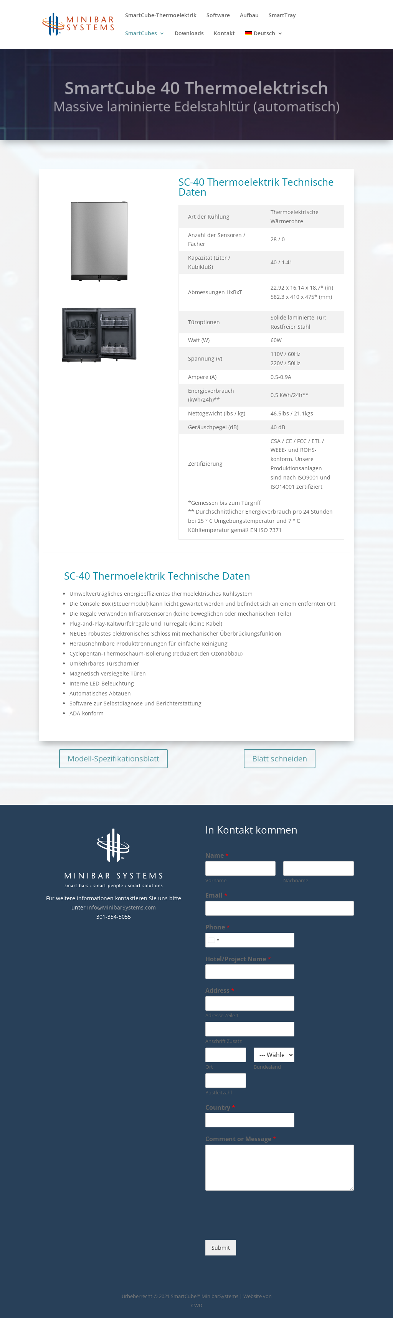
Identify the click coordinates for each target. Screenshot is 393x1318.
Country (220, 1108)
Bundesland (267, 1067)
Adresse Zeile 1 (222, 1015)
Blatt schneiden (279, 758)
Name (217, 856)
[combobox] (213, 940)
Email (216, 895)
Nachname (295, 880)
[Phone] (249, 940)
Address (219, 991)
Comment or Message (240, 1139)
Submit (220, 1247)
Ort (209, 1067)
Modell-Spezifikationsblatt (113, 758)
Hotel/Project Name (238, 959)
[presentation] (263, 1227)
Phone (217, 927)
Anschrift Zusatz (223, 1041)
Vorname (215, 880)
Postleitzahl (218, 1092)
